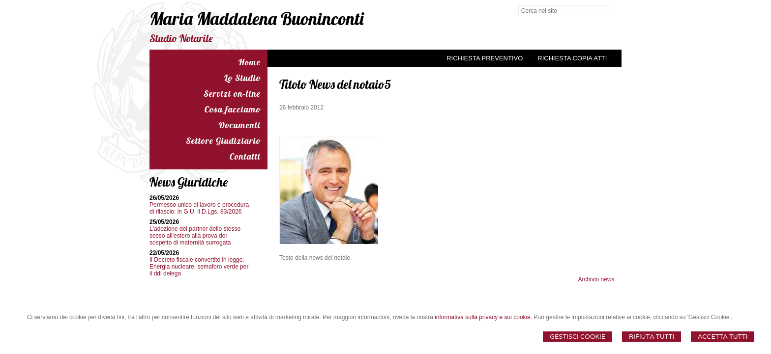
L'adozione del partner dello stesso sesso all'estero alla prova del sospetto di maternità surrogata (194, 235)
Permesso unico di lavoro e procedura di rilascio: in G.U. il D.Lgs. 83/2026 (199, 208)
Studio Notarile (181, 38)
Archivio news (596, 279)
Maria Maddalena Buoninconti (256, 18)
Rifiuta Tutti (651, 336)
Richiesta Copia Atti (572, 58)
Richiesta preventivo (484, 58)
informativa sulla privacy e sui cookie (483, 317)
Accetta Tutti (722, 336)
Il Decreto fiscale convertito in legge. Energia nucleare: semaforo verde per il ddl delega (198, 266)
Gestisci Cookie (577, 336)
